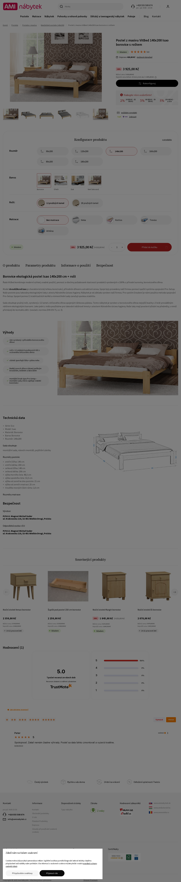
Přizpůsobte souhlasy (22, 873)
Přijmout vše (52, 873)
